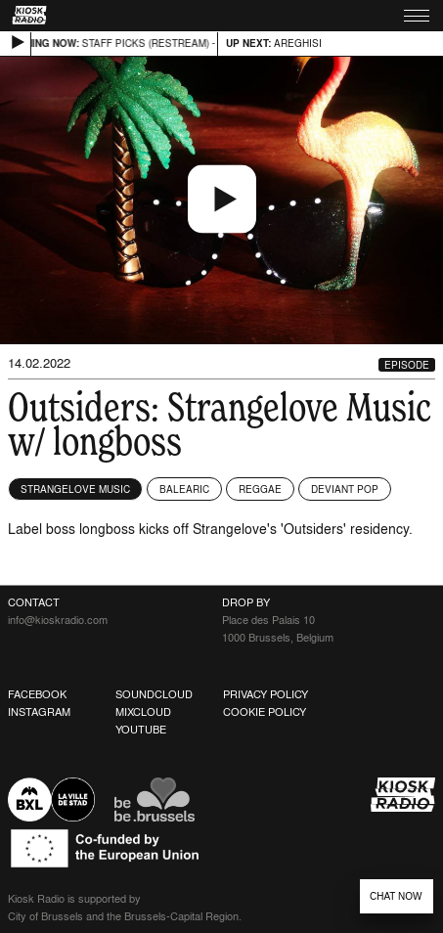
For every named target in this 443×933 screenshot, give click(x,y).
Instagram (39, 712)
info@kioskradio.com (58, 620)
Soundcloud (154, 694)
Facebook (37, 694)
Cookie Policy (264, 712)
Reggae (260, 489)
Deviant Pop (344, 489)
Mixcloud (143, 712)
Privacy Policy (265, 694)
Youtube (140, 729)
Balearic (184, 489)
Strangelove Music (75, 489)
